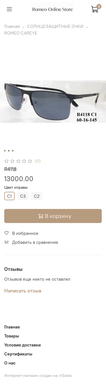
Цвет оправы (16, 187)
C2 (37, 196)
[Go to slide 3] (12, 151)
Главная (12, 26)
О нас (10, 363)
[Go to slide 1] (4, 151)
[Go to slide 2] (8, 151)
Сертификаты (18, 354)
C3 (23, 196)
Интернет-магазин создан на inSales (38, 375)
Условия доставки (22, 345)
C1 (9, 196)
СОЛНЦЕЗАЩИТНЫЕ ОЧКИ (55, 26)
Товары (11, 336)
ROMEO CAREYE (20, 33)
